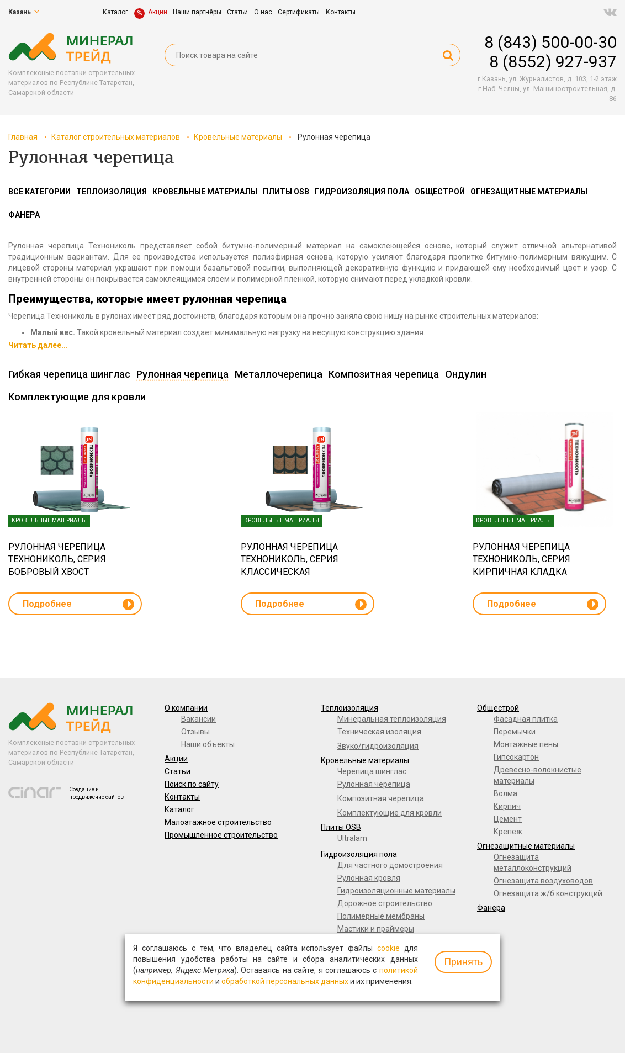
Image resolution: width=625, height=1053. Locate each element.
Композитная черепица (380, 798)
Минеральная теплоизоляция (391, 719)
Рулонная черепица (373, 784)
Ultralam (352, 838)
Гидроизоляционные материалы (396, 890)
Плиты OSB (341, 827)
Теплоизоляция (349, 707)
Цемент (508, 818)
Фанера (491, 907)
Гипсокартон (516, 757)
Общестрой (498, 707)
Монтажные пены (526, 744)
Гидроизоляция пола (359, 854)
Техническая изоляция (379, 731)
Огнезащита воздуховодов (543, 880)
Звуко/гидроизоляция (378, 746)
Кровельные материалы (238, 137)
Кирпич (507, 806)
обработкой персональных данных (284, 981)
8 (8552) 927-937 (553, 61)
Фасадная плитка (526, 719)
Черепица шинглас (371, 771)
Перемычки (515, 731)
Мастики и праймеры (375, 928)
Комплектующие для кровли (389, 812)
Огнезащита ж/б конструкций (548, 893)
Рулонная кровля (368, 878)
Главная (23, 137)
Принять (463, 961)
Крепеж (508, 831)
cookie (388, 948)
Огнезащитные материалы (526, 846)
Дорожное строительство (384, 903)
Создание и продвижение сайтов (96, 793)
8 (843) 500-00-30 (550, 42)
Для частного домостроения (390, 865)
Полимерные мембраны (381, 916)
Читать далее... (38, 345)
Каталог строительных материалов (115, 137)
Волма (505, 793)
